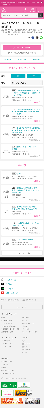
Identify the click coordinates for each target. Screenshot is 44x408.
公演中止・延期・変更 (28, 323)
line (41, 37)
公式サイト (10, 279)
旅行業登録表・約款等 (7, 332)
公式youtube (10, 293)
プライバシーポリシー (7, 323)
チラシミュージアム (6, 347)
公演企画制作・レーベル (7, 373)
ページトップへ (22, 307)
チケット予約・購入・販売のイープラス (3, 10)
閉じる (42, 2)
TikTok (26, 352)
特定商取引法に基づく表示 (8, 326)
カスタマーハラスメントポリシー (31, 332)
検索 (42, 16)
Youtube (27, 347)
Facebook (27, 344)
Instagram (27, 349)
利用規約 (3, 317)
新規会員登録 (25, 317)
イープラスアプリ (6, 341)
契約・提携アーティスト (7, 370)
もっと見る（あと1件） (22, 253)
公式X (8, 284)
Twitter (37, 37)
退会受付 (24, 320)
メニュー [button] (40, 11)
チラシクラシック (6, 344)
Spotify (8, 288)
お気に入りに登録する (23, 47)
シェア (32, 37)
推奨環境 (24, 326)
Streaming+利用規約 (6, 320)
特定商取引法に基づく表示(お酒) (10, 329)
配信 (34, 76)
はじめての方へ (26, 329)
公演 (17, 76)
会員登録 (32, 11)
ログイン (25, 11)
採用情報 (3, 367)
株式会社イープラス (6, 361)
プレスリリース (5, 364)
